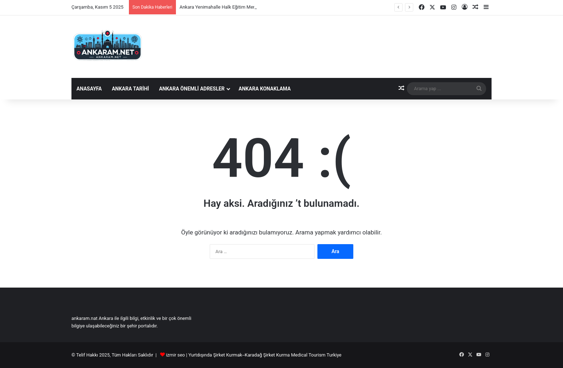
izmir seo (175, 355)
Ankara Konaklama (265, 89)
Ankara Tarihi (130, 89)
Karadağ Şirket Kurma (267, 355)
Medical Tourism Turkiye (316, 355)
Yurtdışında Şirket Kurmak (215, 355)
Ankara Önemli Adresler (192, 89)
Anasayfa (89, 89)
